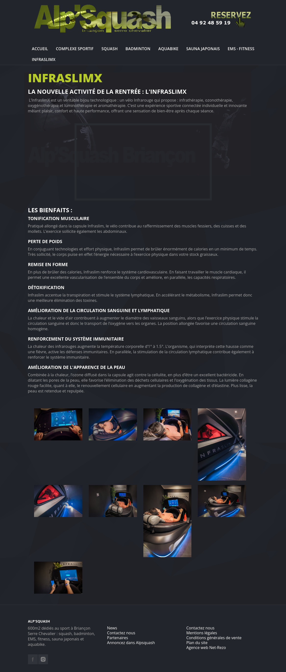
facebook (33, 659)
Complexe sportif (75, 48)
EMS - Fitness (241, 48)
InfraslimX (43, 59)
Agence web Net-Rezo (206, 647)
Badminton (137, 48)
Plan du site (197, 642)
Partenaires (117, 637)
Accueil (40, 48)
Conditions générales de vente (213, 637)
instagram (43, 659)
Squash (109, 48)
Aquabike (168, 48)
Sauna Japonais (203, 48)
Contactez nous (121, 633)
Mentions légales (201, 633)
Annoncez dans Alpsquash (131, 642)
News (112, 628)
